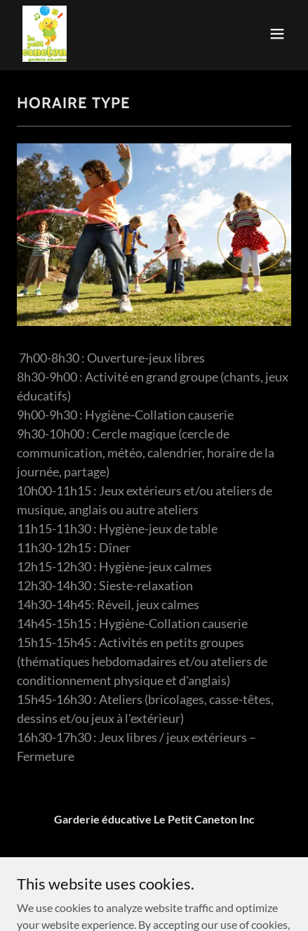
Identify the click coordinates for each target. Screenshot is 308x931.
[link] (44, 34)
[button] (277, 34)
